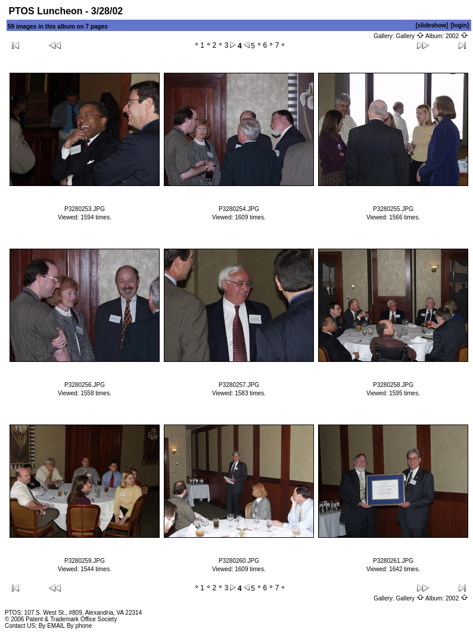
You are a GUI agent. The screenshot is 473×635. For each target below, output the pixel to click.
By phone (79, 625)
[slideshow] (431, 25)
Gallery (410, 36)
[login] (459, 25)
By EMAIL (52, 625)
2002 (457, 36)
